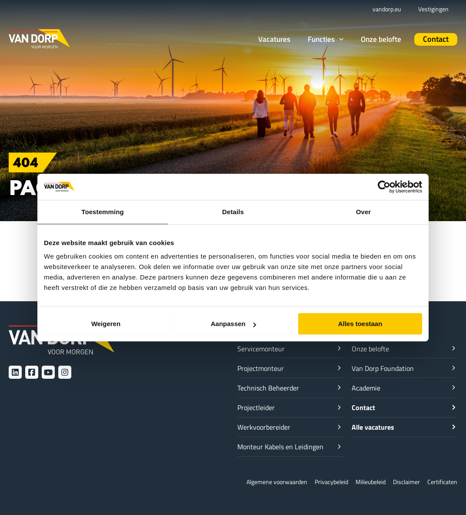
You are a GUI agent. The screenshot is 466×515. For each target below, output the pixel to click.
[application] (352, 39)
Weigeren (105, 323)
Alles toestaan (360, 323)
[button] (338, 39)
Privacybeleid (323, 482)
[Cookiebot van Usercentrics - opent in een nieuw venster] (384, 186)
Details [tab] (233, 211)
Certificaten (441, 482)
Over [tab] (363, 211)
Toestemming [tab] (102, 211)
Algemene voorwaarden (264, 482)
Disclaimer (403, 482)
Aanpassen (233, 323)
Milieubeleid (365, 482)
